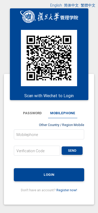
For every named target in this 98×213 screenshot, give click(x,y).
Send (72, 150)
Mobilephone (27, 134)
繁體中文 (88, 5)
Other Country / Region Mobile (61, 125)
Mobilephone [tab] (62, 113)
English (56, 5)
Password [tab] (32, 113)
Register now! (66, 190)
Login (49, 174)
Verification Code (30, 151)
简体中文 (71, 5)
